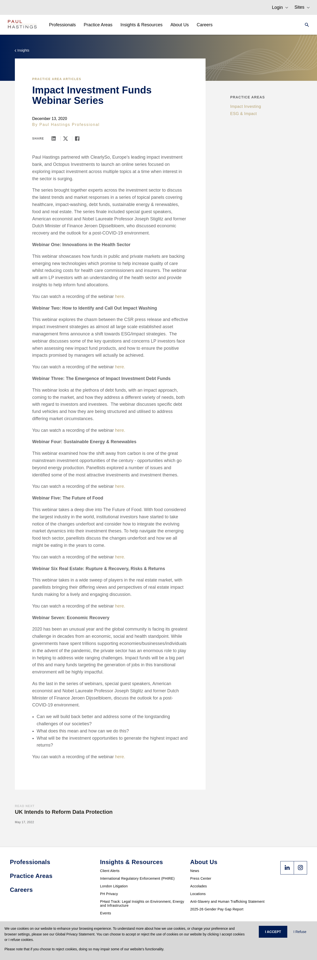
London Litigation (114, 886)
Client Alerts (110, 871)
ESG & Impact (243, 114)
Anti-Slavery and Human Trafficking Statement (227, 901)
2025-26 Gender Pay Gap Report (216, 909)
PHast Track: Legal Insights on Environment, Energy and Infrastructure (142, 903)
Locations (198, 894)
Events (105, 913)
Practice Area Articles (56, 79)
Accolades (198, 886)
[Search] (305, 24)
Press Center (200, 878)
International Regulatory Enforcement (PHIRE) (137, 878)
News (194, 871)
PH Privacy (109, 894)
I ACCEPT (273, 932)
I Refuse (299, 932)
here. (120, 296)
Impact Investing (245, 106)
